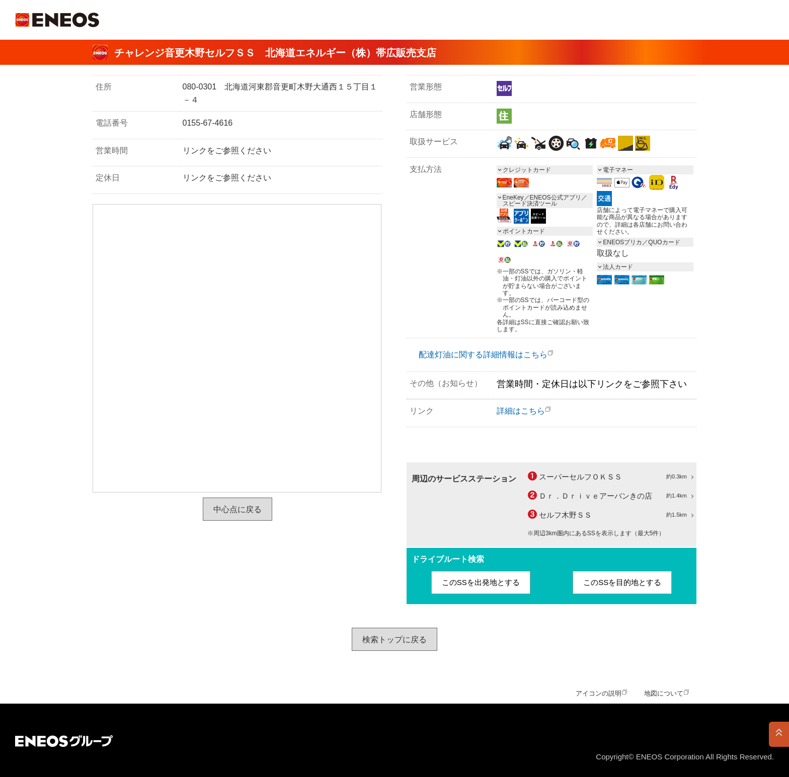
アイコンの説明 (598, 693)
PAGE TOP (779, 734)
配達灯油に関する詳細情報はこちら (483, 354)
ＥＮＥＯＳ (57, 20)
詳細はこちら (521, 411)
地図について (663, 693)
